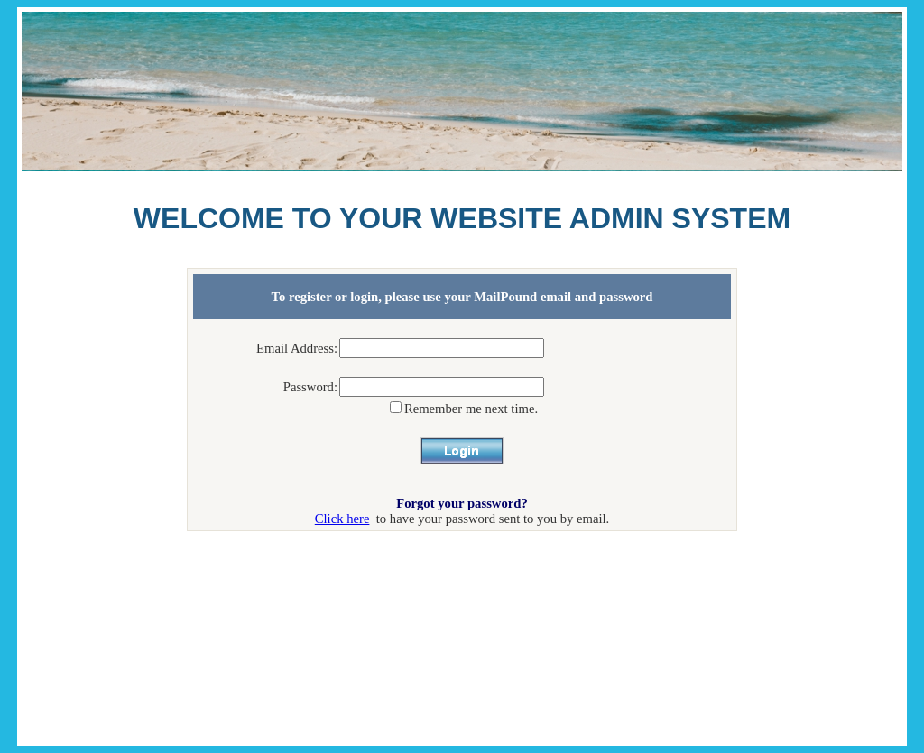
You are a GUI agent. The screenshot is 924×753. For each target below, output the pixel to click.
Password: (310, 387)
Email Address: (296, 348)
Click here (342, 518)
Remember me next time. (471, 408)
